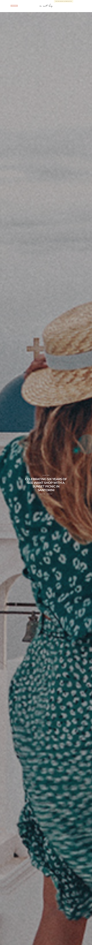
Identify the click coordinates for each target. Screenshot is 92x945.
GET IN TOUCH (20, 1)
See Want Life (36, 10)
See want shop (27, 10)
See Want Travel (64, 10)
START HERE (13, 1)
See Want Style (54, 10)
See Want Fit (45, 10)
